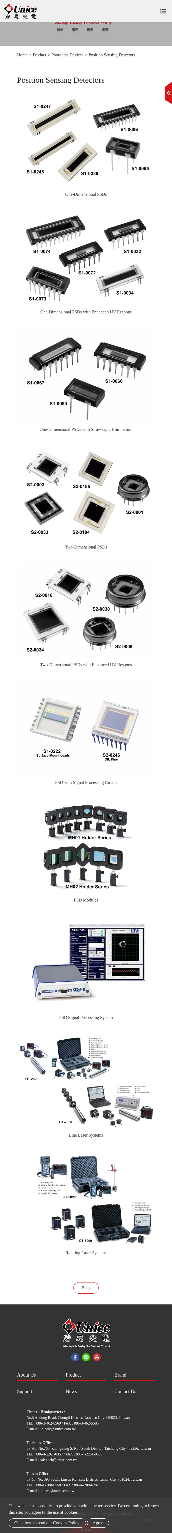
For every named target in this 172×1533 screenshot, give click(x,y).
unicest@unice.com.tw (57, 1491)
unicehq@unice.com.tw (58, 1429)
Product (39, 55)
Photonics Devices (67, 55)
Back (86, 1287)
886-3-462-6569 (49, 1423)
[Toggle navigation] (163, 9)
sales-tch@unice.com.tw (58, 1460)
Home (22, 55)
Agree (98, 1523)
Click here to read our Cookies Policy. (47, 1523)
